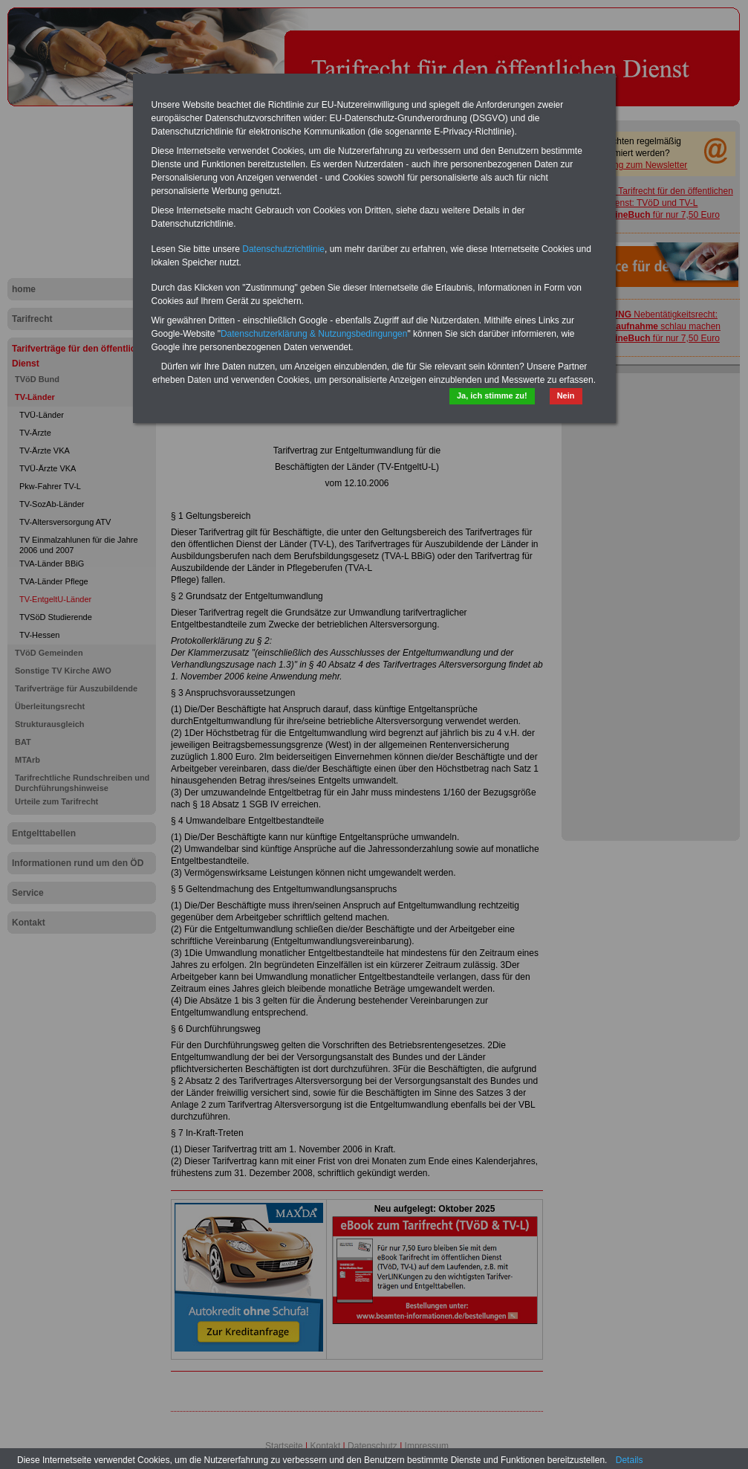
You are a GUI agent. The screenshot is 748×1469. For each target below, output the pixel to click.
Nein (566, 395)
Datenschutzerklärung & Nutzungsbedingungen (314, 334)
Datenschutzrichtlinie (283, 249)
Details (629, 1460)
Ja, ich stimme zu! (492, 395)
